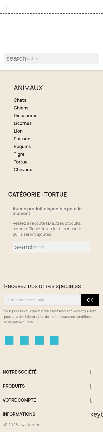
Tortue (20, 162)
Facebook (9, 340)
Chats (20, 100)
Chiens (21, 108)
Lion (18, 131)
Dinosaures (25, 116)
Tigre (19, 154)
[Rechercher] (51, 58)
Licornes (23, 123)
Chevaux (23, 170)
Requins (22, 146)
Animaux (28, 87)
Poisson (22, 139)
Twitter (24, 340)
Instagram (54, 340)
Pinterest (39, 340)
